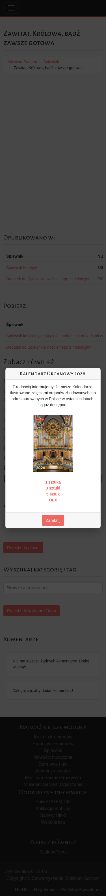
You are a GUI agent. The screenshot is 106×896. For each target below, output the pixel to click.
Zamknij (53, 520)
